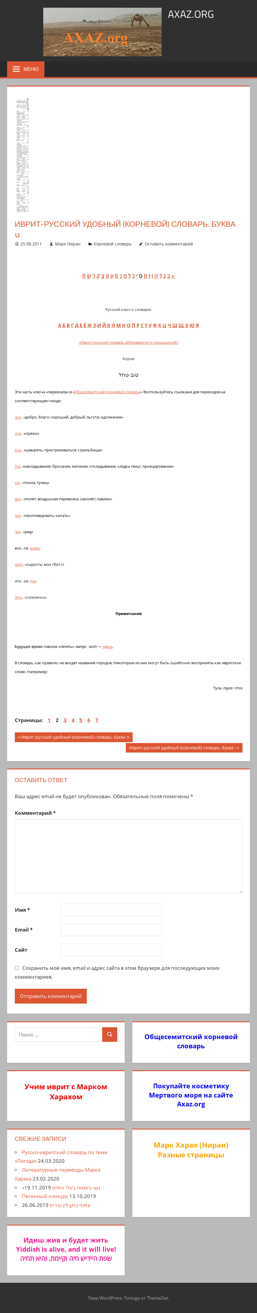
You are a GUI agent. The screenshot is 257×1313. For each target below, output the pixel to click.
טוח (18, 450)
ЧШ (172, 325)
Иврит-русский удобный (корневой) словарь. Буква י (182, 748)
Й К (106, 325)
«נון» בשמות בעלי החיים (61, 1187)
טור (17, 531)
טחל (18, 597)
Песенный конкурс (45, 1196)
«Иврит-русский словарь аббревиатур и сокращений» (128, 342)
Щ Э (183, 325)
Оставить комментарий (169, 244)
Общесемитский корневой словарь (107, 391)
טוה (18, 433)
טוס (18, 498)
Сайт (21, 949)
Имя (22, 909)
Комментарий (35, 812)
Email (24, 929)
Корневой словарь (112, 244)
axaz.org (191, 14)
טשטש (35, 548)
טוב (18, 417)
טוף (18, 515)
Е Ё (83, 325)
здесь (108, 646)
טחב (18, 564)
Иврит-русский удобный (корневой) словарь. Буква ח (75, 737)
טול (17, 466)
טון (17, 482)
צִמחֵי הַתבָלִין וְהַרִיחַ (70, 1205)
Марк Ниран (68, 244)
